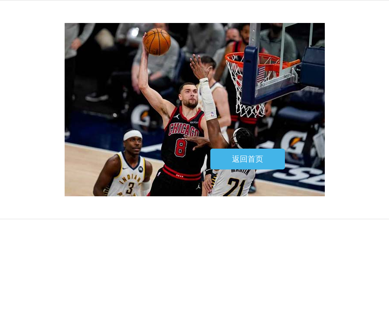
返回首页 (247, 159)
